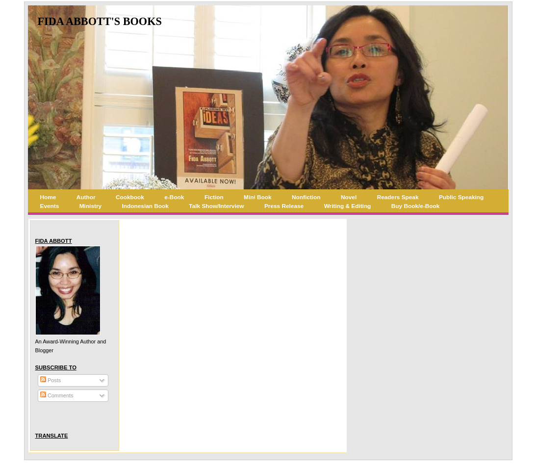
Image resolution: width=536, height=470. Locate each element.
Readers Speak (398, 197)
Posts (50, 380)
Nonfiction (306, 197)
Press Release (284, 206)
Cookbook (130, 197)
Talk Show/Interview (216, 206)
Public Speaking (461, 197)
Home (48, 197)
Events (49, 206)
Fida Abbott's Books (100, 21)
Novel (349, 197)
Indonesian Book (145, 206)
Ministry (90, 206)
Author (86, 197)
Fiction (214, 197)
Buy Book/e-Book (415, 206)
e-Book (174, 197)
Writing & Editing (347, 206)
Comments (57, 395)
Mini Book (258, 197)
